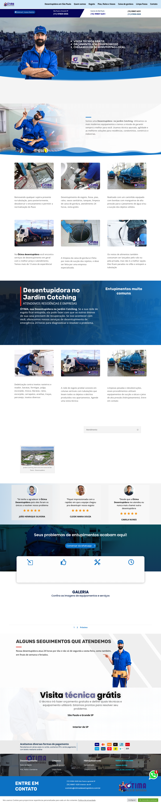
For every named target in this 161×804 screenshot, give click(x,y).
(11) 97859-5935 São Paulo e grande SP (81, 784)
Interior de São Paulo (97, 11)
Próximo (84, 627)
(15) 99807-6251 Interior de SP (79, 787)
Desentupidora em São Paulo (58, 5)
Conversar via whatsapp (79, 545)
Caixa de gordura (125, 5)
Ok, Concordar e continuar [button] (148, 800)
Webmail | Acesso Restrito (25, 12)
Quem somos (80, 5)
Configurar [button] (132, 800)
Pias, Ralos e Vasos (106, 5)
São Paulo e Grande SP (60, 11)
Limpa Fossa (141, 5)
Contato (153, 5)
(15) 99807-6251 (134, 11)
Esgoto (92, 5)
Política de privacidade (86, 800)
